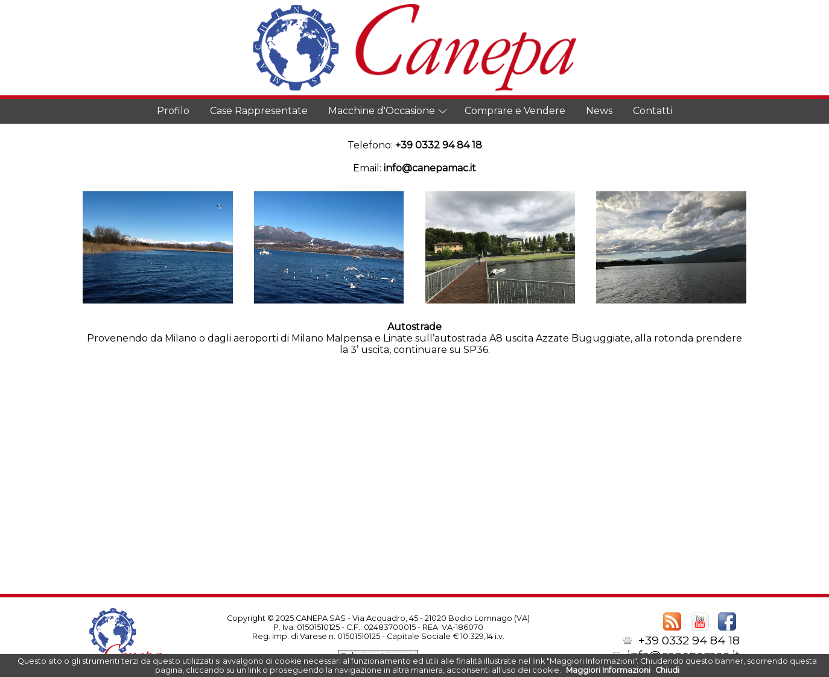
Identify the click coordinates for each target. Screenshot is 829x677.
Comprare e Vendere (515, 110)
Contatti (652, 110)
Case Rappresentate (259, 110)
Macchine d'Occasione (381, 110)
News (599, 110)
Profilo (173, 110)
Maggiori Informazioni (608, 670)
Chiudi (667, 670)
